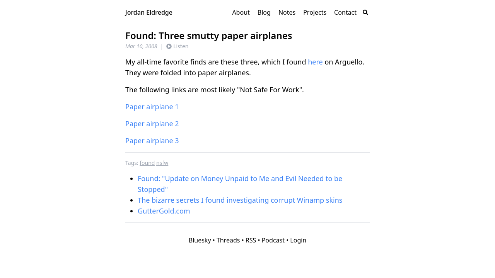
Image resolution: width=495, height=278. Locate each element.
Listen (177, 46)
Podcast (273, 240)
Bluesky (200, 240)
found (147, 162)
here (315, 61)
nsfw (162, 162)
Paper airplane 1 (152, 106)
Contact (345, 12)
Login (298, 240)
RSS (251, 240)
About (240, 12)
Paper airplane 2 (152, 123)
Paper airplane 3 (152, 140)
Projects (314, 12)
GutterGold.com (164, 210)
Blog (264, 12)
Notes (286, 12)
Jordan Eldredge (148, 12)
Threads (228, 240)
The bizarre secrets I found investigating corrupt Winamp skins (240, 200)
